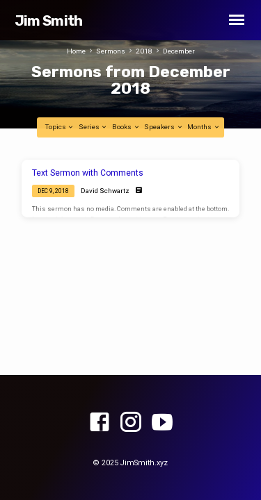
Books (126, 127)
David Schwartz (105, 190)
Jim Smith (49, 20)
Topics (59, 127)
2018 (144, 51)
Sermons (110, 51)
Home (76, 51)
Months (203, 127)
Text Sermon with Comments (87, 173)
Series (93, 127)
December (179, 51)
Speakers (163, 127)
